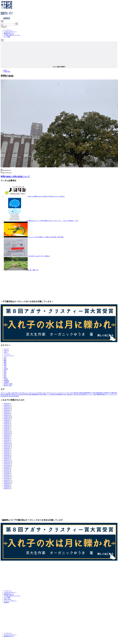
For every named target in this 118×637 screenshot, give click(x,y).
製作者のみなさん (9, 33)
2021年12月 (7, 462)
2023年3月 (7, 438)
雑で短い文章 (7, 385)
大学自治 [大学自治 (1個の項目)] (20, 394)
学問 (5, 365)
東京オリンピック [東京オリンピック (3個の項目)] (88, 394)
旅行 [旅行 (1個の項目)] (62, 394)
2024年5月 (7, 425)
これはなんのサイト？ (10, 31)
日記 (5, 375)
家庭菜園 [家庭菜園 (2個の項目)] (34, 394)
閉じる (3, 27)
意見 (5, 370)
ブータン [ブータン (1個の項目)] (67, 392)
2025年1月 (7, 415)
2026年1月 (7, 405)
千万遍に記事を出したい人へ (12, 35)
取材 (5, 364)
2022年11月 (7, 445)
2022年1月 (7, 460)
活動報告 (6, 380)
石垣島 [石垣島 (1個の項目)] (4, 396)
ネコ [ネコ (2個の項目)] (53, 392)
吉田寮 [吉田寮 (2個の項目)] (7, 394)
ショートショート (9, 355)
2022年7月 (7, 450)
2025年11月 (7, 408)
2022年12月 (7, 443)
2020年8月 (7, 486)
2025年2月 (7, 413)
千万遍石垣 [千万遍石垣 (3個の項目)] (106, 392)
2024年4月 (7, 427)
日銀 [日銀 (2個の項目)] (68, 394)
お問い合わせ (7, 599)
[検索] (8, 24)
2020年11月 (7, 483)
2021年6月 (7, 471)
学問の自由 (7, 71)
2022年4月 (7, 455)
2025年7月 (7, 412)
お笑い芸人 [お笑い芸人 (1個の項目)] (14, 392)
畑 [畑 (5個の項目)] (1, 396)
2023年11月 (7, 433)
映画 (5, 377)
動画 (5, 360)
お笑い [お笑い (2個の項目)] (9, 392)
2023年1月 (7, 442)
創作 (5, 359)
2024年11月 (7, 418)
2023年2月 (7, 440)
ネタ (5, 357)
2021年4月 (7, 475)
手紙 (5, 372)
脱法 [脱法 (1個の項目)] (7, 396)
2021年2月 (7, 478)
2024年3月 (7, 428)
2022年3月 (7, 457)
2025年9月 (7, 410)
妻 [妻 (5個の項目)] (24, 394)
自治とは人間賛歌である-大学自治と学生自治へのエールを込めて (46, 196)
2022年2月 (7, 458)
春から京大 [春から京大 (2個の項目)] (73, 394)
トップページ (7, 30)
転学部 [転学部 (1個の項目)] (14, 396)
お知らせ (6, 350)
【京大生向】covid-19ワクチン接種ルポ (39, 256)
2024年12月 (7, 417)
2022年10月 (7, 447)
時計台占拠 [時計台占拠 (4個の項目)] (80, 394)
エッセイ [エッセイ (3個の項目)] (34, 392)
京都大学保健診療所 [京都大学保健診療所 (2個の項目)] (84, 392)
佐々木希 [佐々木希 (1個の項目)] (93, 392)
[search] (16, 24)
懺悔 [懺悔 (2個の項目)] (59, 394)
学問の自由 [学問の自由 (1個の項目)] (28, 394)
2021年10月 (7, 465)
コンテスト (7, 354)
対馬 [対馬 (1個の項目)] (57, 394)
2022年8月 (7, 448)
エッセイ (6, 349)
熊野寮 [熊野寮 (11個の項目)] (98, 394)
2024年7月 (7, 423)
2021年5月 (7, 473)
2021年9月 (7, 466)
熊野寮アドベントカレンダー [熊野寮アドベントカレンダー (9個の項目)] (109, 394)
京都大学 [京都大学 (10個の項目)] (75, 392)
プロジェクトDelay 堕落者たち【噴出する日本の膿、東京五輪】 (46, 237)
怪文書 (6, 369)
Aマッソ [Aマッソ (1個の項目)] (4, 392)
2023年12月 (7, 432)
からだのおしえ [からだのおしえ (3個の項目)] (22, 392)
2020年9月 (7, 485)
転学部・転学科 (8, 384)
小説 (5, 367)
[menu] (2, 21)
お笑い (6, 352)
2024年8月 (7, 422)
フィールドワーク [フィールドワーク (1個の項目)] (60, 392)
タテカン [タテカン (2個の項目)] (48, 392)
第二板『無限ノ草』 (33, 270)
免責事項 (6, 602)
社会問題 (6, 382)
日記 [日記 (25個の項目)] (65, 394)
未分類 (6, 379)
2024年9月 (7, 420)
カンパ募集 (7, 36)
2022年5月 (7, 453)
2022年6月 (7, 452)
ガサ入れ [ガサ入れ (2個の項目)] (39, 392)
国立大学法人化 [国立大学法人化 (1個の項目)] (13, 394)
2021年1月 (7, 480)
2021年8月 (7, 468)
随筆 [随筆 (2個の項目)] (17, 396)
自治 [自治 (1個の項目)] (10, 396)
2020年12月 (7, 481)
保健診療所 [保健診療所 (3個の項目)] (99, 392)
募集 (5, 362)
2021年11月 (7, 463)
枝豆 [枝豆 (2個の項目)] (95, 394)
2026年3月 (7, 403)
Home (5, 70)
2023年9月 (7, 435)
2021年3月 (7, 476)
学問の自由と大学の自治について (15, 177)
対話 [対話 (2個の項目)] (38, 394)
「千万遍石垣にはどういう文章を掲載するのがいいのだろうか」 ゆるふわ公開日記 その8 (51, 220)
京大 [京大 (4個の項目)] (72, 392)
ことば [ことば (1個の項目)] (29, 392)
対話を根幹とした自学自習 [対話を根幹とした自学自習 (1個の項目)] (47, 394)
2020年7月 (7, 488)
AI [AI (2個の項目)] (1, 392)
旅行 (5, 374)
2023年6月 (7, 437)
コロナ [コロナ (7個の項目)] (44, 392)
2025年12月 (7, 407)
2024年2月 (7, 430)
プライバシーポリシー (10, 600)
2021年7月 (7, 470)
